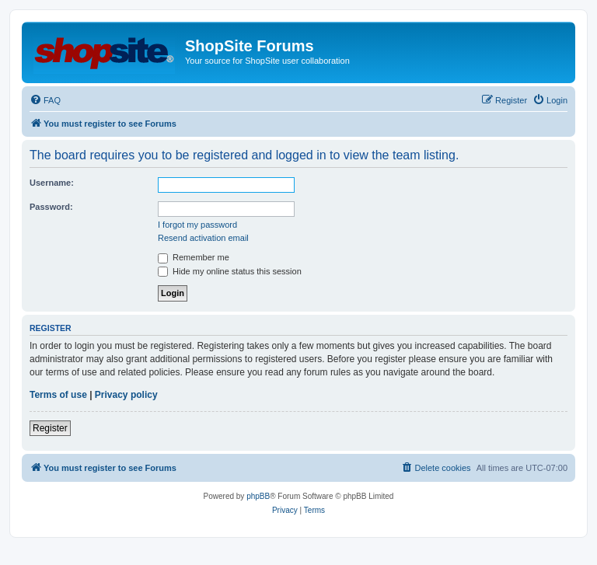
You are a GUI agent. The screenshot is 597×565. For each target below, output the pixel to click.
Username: (52, 182)
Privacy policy (126, 394)
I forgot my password (197, 224)
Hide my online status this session (230, 271)
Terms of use (58, 394)
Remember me (193, 257)
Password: (51, 206)
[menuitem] (45, 100)
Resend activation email (203, 237)
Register (50, 428)
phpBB (258, 496)
